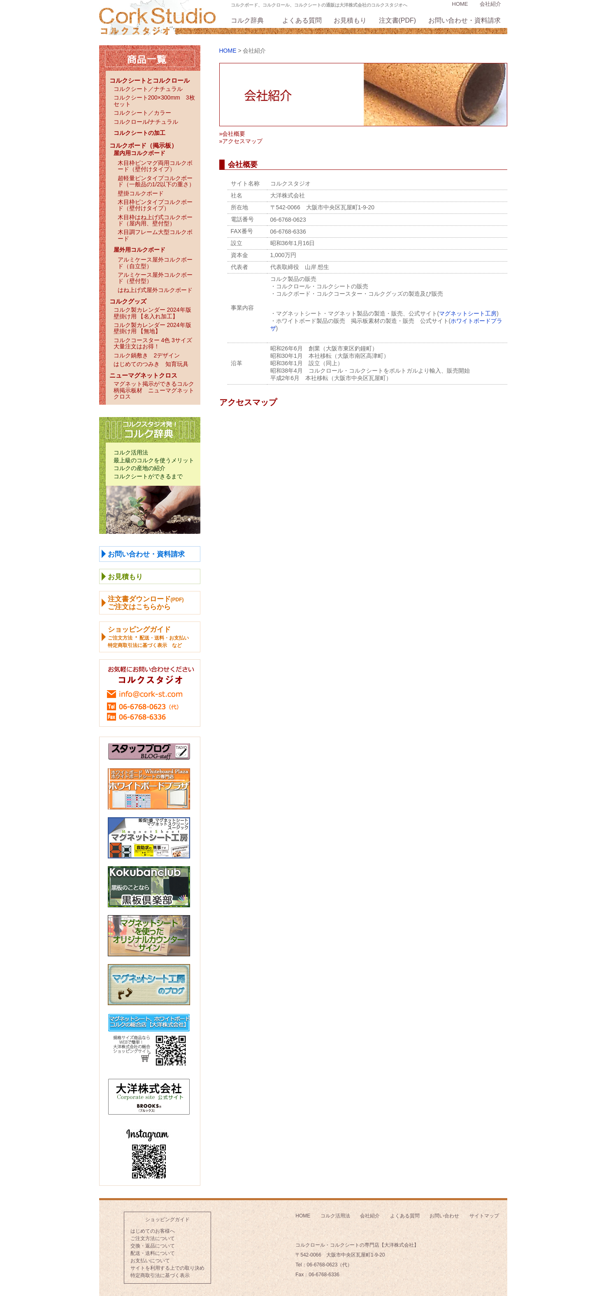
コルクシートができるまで (148, 476)
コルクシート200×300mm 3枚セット (154, 100)
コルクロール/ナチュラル (146, 121)
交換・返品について (152, 1246)
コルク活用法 (131, 452)
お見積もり (350, 20)
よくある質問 (302, 20)
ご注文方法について (152, 1238)
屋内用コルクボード (139, 153)
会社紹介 (490, 4)
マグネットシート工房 (468, 313)
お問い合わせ (444, 1216)
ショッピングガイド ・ (148, 637)
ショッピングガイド (167, 1219)
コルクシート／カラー (142, 112)
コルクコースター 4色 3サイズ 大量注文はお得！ (156, 343)
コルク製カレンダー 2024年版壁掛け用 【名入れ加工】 (152, 312)
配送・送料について (152, 1253)
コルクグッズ (127, 301)
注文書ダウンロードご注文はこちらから (146, 603)
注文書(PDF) (397, 20)
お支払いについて (150, 1261)
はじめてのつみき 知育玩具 (151, 364)
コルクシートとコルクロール (149, 80)
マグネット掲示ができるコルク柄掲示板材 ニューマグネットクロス (154, 390)
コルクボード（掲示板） (143, 145)
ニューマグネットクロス (143, 375)
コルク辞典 (247, 20)
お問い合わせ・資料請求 (464, 20)
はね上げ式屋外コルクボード (155, 290)
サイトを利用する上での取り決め (167, 1268)
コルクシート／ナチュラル (148, 89)
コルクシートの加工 (139, 133)
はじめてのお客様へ (152, 1231)
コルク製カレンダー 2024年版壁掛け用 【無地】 (152, 328)
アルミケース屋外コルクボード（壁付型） (155, 277)
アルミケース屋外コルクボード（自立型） (155, 262)
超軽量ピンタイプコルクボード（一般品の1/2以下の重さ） (156, 181)
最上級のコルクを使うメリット (154, 460)
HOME (460, 4)
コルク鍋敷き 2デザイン (147, 355)
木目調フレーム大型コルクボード (155, 235)
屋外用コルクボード (139, 249)
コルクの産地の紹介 (139, 468)
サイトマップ (484, 1216)
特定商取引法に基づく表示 (160, 1275)
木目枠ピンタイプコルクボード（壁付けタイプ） (155, 205)
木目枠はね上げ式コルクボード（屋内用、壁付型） (155, 220)
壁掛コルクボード (141, 193)
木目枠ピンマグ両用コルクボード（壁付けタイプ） (155, 166)
